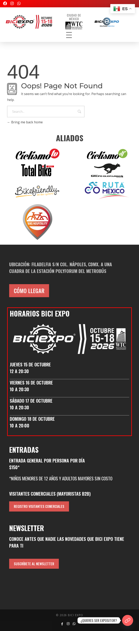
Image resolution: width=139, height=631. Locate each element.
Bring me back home (25, 122)
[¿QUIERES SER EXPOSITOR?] (127, 620)
